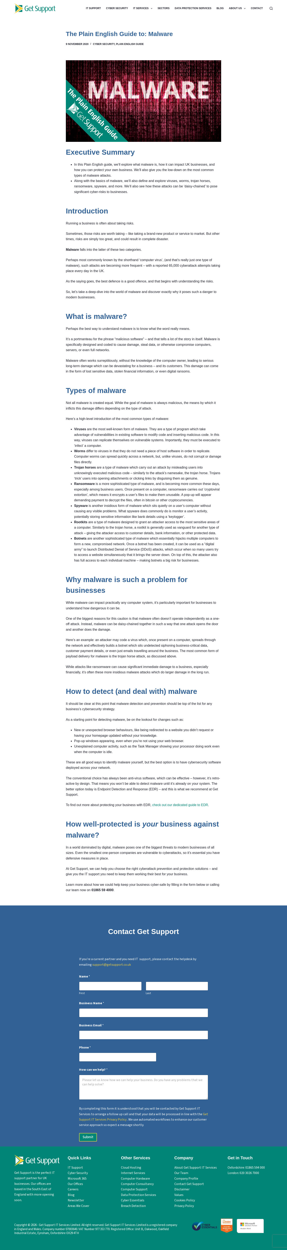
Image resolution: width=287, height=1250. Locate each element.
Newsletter (76, 1200)
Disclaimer (181, 1189)
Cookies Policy (184, 1200)
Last (148, 993)
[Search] (271, 8)
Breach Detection (133, 1206)
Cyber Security (117, 8)
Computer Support (134, 1189)
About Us (238, 8)
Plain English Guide (130, 44)
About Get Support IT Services (195, 1167)
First (82, 993)
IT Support (93, 8)
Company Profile (186, 1178)
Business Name (91, 1003)
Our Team (181, 1173)
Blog (220, 8)
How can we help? (93, 1070)
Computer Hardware (135, 1178)
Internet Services (133, 1173)
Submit (88, 1137)
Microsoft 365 (77, 1178)
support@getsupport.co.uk (111, 964)
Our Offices (75, 1184)
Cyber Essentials (132, 1200)
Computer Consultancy (137, 1184)
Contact (257, 8)
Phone (85, 1048)
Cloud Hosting (131, 1167)
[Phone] (118, 1057)
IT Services (143, 8)
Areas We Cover (78, 1206)
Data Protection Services (193, 8)
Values (178, 1195)
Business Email (91, 1025)
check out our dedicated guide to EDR (180, 805)
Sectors (164, 8)
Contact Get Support (189, 1184)
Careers (73, 1189)
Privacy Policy (184, 1206)
